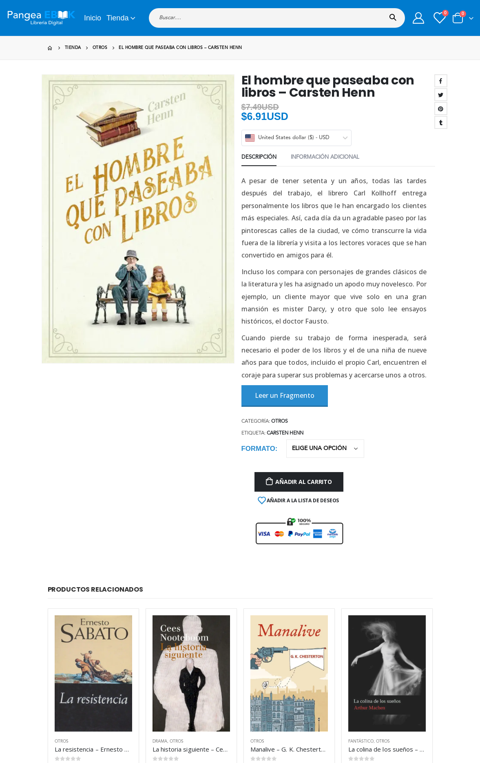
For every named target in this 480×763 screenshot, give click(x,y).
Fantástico (361, 571)
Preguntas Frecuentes (269, 701)
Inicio (92, 18)
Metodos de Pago (265, 691)
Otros (62, 571)
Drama (160, 571)
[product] (93, 503)
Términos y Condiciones (336, 691)
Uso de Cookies (327, 701)
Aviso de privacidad (267, 722)
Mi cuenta (255, 671)
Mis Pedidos (258, 681)
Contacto (254, 711)
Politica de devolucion (334, 711)
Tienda (117, 18)
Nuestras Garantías (331, 681)
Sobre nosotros (327, 671)
